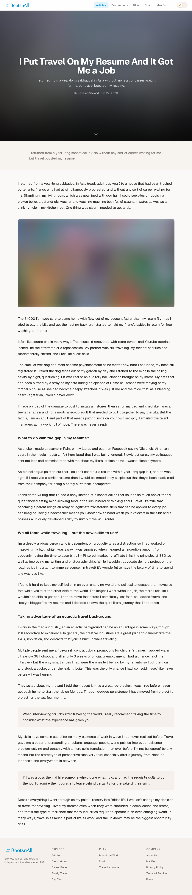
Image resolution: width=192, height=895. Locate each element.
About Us (151, 855)
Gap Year (57, 879)
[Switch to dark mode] (182, 5)
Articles (101, 5)
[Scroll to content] (96, 134)
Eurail (147, 5)
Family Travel (59, 873)
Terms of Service (156, 873)
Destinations (119, 5)
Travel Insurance (109, 867)
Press (149, 879)
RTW (136, 5)
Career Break (59, 867)
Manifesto (163, 5)
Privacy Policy (155, 867)
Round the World (109, 855)
